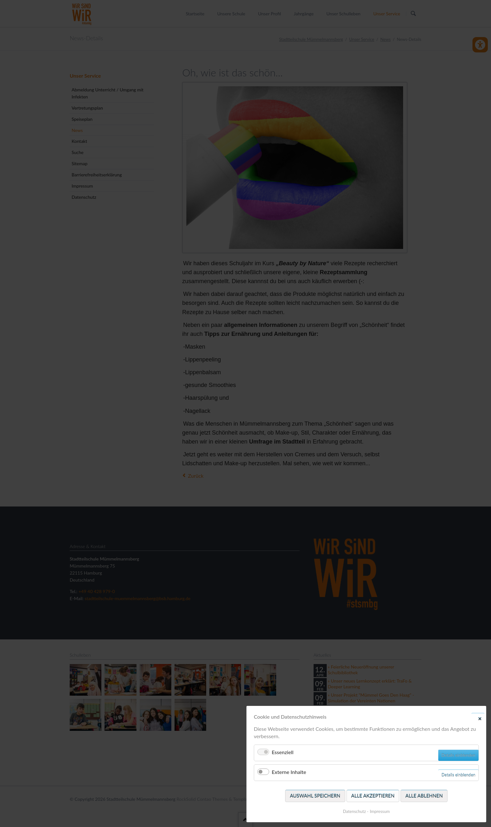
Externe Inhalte (289, 772)
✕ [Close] (480, 718)
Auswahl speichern (315, 796)
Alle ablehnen (424, 796)
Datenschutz (354, 811)
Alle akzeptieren (373, 796)
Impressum (380, 811)
